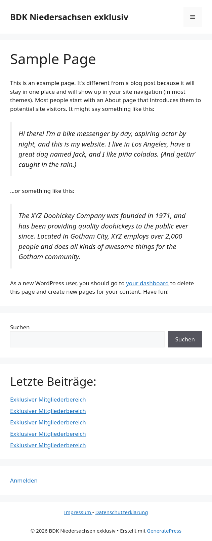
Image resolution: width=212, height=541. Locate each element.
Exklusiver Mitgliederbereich (48, 399)
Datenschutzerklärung (121, 512)
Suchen (20, 327)
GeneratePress (164, 530)
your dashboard (147, 283)
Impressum (78, 512)
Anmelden (24, 480)
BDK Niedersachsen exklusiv (69, 17)
